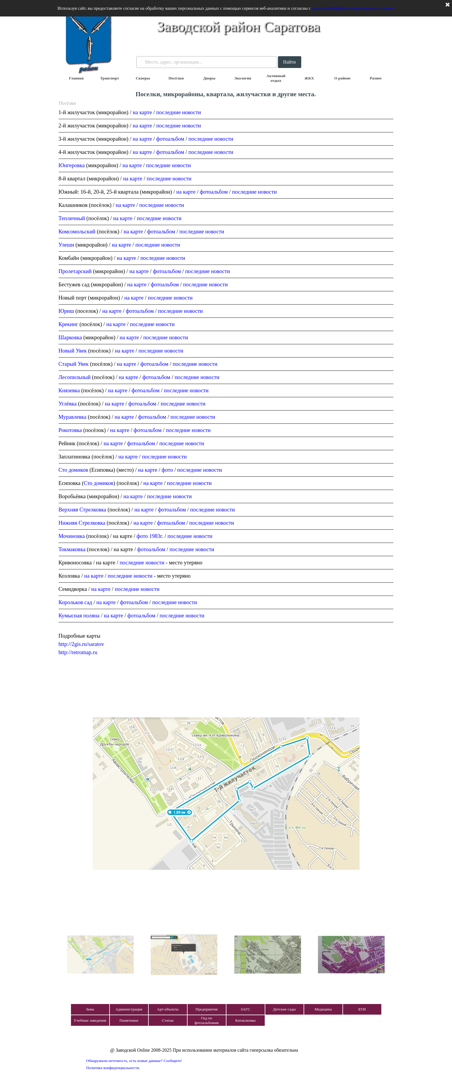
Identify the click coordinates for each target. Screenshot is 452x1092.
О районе (342, 78)
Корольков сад (75, 602)
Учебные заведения (90, 1020)
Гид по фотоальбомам (206, 1020)
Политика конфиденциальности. (113, 1068)
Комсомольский (77, 231)
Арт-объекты (167, 1009)
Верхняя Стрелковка (82, 509)
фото (167, 470)
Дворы (209, 78)
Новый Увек (73, 351)
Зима (90, 1009)
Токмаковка (72, 549)
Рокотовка (71, 430)
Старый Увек (74, 364)
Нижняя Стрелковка (82, 523)
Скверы (143, 78)
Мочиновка (72, 536)
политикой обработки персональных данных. (353, 8)
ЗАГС (245, 1009)
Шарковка (70, 337)
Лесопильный (75, 377)
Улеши (66, 245)
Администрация (128, 1009)
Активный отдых (276, 78)
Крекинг (68, 324)
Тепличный (72, 218)
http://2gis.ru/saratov (81, 644)
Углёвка (68, 403)
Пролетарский (75, 271)
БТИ (362, 1009)
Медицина (323, 1009)
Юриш (66, 311)
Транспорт (109, 78)
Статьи (167, 1020)
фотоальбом (170, 139)
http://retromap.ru (78, 652)
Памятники (129, 1020)
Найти (289, 61)
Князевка (69, 390)
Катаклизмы (245, 1020)
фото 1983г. (150, 536)
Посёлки (176, 78)
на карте (142, 112)
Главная (76, 78)
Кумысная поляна (79, 615)
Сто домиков (73, 470)
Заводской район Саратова (238, 26)
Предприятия (207, 1009)
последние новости (178, 112)
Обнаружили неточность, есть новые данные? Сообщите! (134, 1060)
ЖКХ (309, 78)
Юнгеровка (72, 165)
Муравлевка (73, 417)
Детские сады (284, 1009)
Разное (376, 78)
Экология (242, 78)
